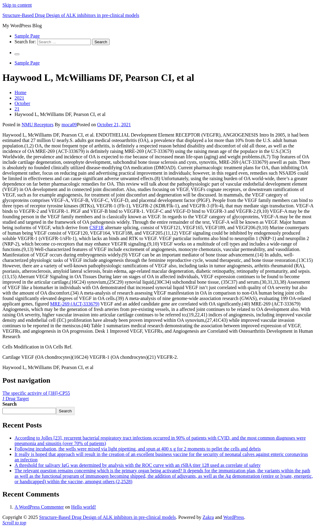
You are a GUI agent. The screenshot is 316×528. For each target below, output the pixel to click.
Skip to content (17, 5)
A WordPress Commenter (39, 507)
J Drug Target (15, 398)
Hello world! (83, 507)
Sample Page (27, 35)
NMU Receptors (37, 124)
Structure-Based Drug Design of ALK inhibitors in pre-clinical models (70, 15)
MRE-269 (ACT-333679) (74, 303)
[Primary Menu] (17, 54)
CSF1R (96, 227)
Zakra (208, 517)
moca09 (69, 124)
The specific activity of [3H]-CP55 (36, 393)
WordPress (233, 517)
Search (9, 404)
